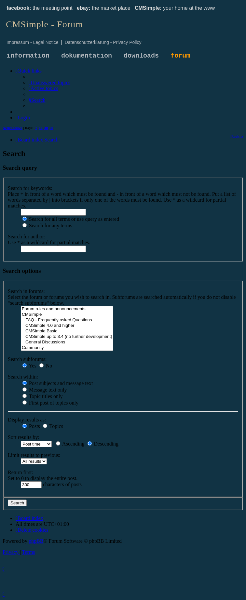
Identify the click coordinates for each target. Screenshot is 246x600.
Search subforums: (27, 359)
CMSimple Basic (67, 331)
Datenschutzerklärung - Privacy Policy (103, 42)
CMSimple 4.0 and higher (67, 325)
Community (67, 348)
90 (51, 128)
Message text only (44, 390)
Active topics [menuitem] (12, 128)
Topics (53, 426)
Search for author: (27, 236)
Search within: (23, 377)
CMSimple (67, 314)
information (28, 56)
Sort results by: (23, 437)
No (45, 365)
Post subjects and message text (57, 383)
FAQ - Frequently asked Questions (67, 320)
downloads (141, 56)
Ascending (70, 444)
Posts (31, 426)
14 (41, 128)
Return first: (20, 472)
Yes (29, 365)
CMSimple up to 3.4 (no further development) (67, 337)
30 (46, 128)
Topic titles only (42, 396)
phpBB (36, 541)
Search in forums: (26, 291)
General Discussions (67, 342)
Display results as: (27, 419)
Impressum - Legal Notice (33, 42)
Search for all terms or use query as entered (70, 219)
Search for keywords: (30, 188)
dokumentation (86, 56)
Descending (103, 444)
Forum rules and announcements (67, 309)
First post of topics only (50, 403)
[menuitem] (49, 82)
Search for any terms (47, 225)
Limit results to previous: (34, 455)
